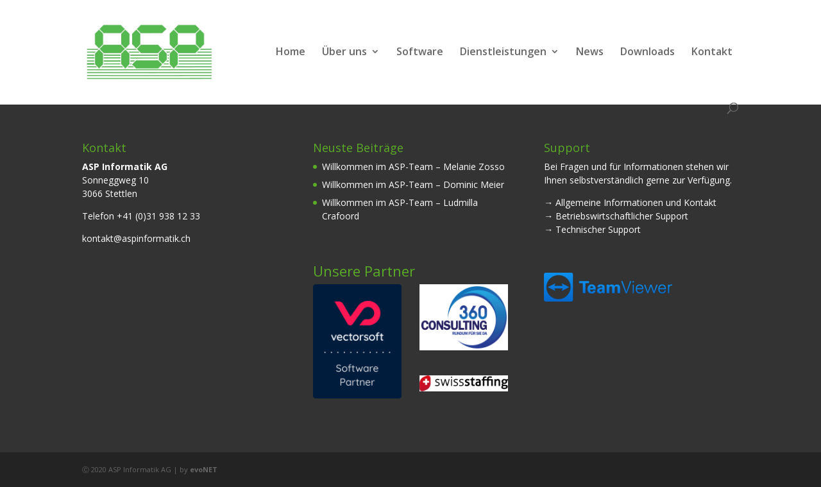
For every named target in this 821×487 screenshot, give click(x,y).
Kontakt (711, 52)
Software (419, 52)
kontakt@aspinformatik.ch (136, 238)
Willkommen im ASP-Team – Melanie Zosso (413, 166)
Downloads (647, 52)
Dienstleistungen (503, 52)
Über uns (344, 52)
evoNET (203, 469)
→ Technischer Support (592, 229)
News (590, 52)
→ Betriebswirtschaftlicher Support (616, 216)
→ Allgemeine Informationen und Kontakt (630, 202)
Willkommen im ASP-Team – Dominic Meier (413, 184)
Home (290, 52)
